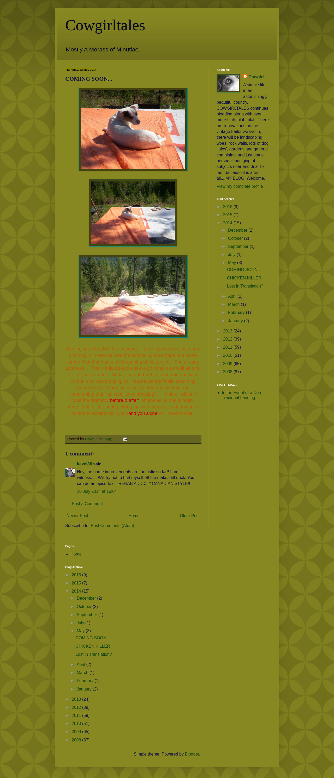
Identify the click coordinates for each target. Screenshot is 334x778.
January (236, 321)
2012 (228, 339)
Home (134, 515)
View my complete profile (240, 186)
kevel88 (84, 464)
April (232, 296)
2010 (228, 355)
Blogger (192, 754)
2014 (228, 223)
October (236, 238)
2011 (228, 347)
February (237, 312)
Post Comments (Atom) (112, 525)
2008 (228, 372)
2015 (228, 215)
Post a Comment (87, 503)
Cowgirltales (105, 25)
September (239, 246)
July (232, 254)
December (238, 230)
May (232, 262)
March (234, 304)
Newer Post (77, 515)
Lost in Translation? (245, 286)
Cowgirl (256, 77)
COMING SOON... (244, 269)
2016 (228, 206)
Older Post (190, 515)
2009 (228, 363)
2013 (228, 331)
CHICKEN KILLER (244, 278)
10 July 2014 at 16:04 (97, 491)
